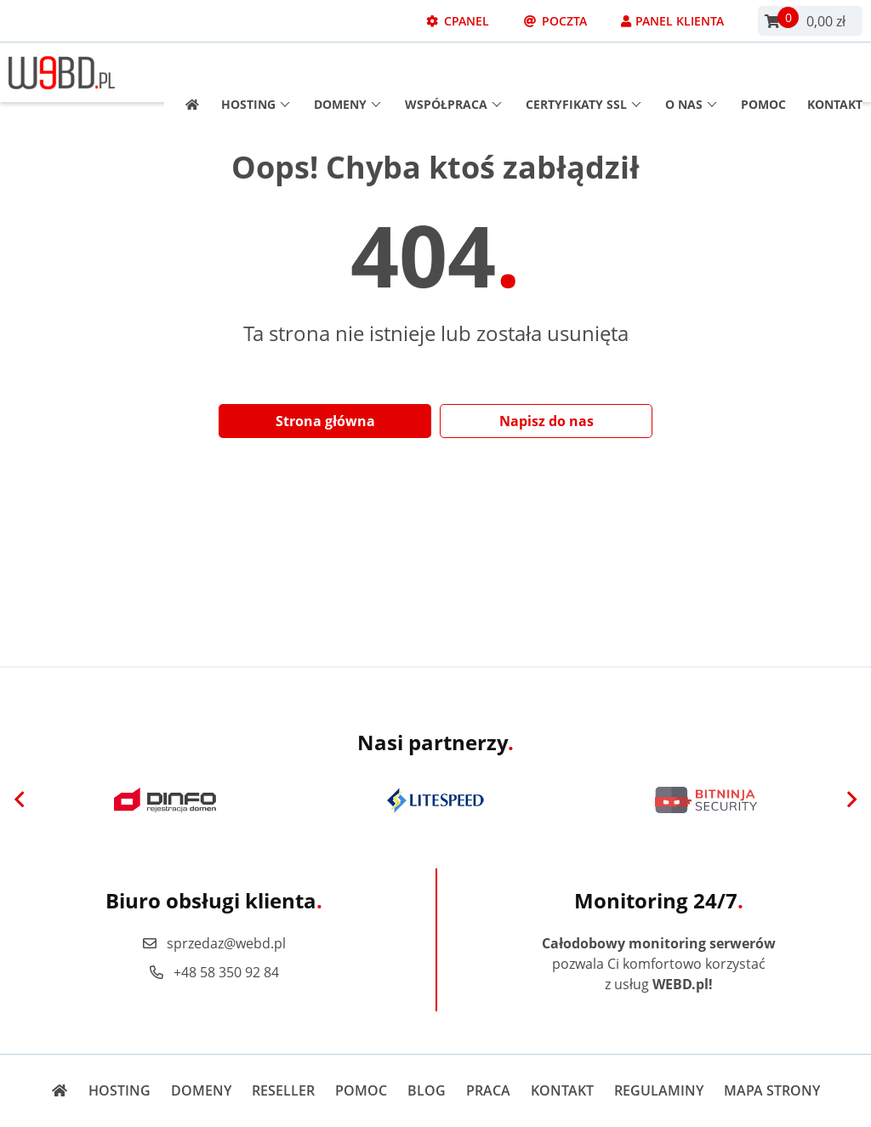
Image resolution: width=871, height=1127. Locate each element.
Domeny (347, 73)
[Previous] (20, 800)
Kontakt (834, 73)
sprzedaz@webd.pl (213, 943)
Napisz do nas (546, 421)
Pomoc (763, 73)
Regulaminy (658, 1090)
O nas (691, 73)
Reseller (283, 1090)
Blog (426, 1090)
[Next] (851, 800)
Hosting (255, 73)
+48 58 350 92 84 (213, 972)
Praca (488, 1090)
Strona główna (325, 421)
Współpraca (453, 73)
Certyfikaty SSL (583, 73)
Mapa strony (772, 1090)
